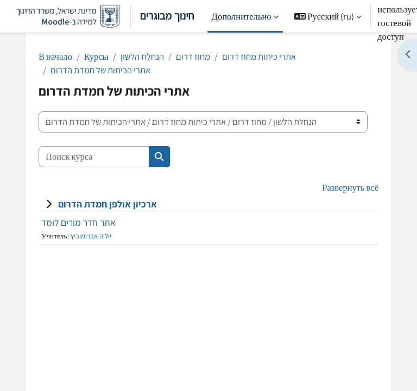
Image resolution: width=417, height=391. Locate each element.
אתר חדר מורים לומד (78, 222)
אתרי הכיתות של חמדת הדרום (100, 70)
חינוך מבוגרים (101, 16)
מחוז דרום (193, 56)
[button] (328, 16)
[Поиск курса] (94, 156)
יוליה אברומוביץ (91, 236)
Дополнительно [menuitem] (241, 16)
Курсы (96, 56)
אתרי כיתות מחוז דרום (259, 56)
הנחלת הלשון (142, 56)
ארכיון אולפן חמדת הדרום (107, 204)
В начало (55, 56)
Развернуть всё (350, 187)
